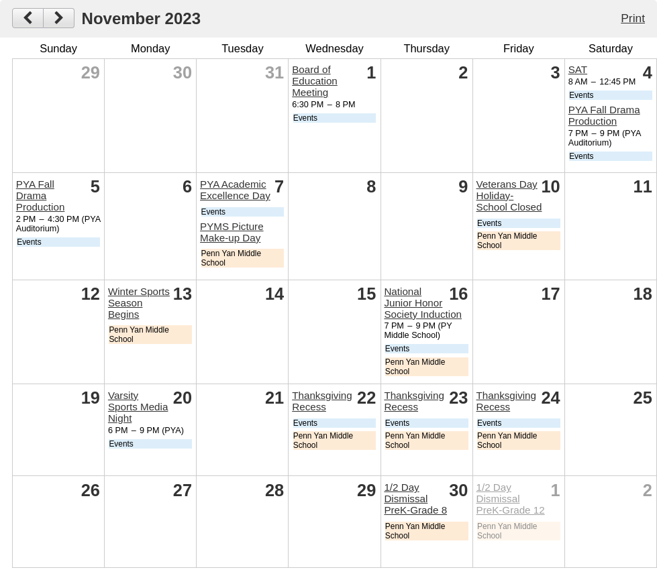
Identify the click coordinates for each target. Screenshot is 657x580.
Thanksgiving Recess (322, 401)
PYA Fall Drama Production (604, 115)
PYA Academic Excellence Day (235, 189)
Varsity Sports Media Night (138, 407)
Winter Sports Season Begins (139, 303)
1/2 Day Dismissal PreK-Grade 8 (415, 498)
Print (633, 18)
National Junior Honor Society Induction (423, 303)
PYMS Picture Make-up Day (232, 232)
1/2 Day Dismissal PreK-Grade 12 (510, 498)
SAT (577, 69)
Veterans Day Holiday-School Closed (509, 195)
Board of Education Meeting (315, 81)
